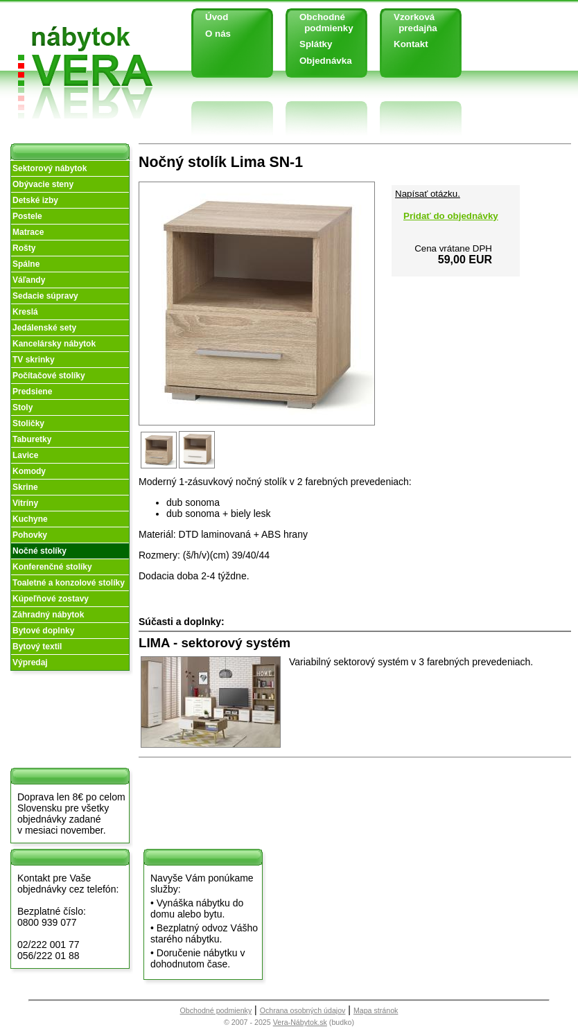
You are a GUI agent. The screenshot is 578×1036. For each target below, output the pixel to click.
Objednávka (325, 60)
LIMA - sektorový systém (214, 642)
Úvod (216, 17)
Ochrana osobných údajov (303, 1010)
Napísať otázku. (427, 193)
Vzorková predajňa (410, 22)
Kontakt (411, 44)
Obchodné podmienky (321, 22)
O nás (218, 33)
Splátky (315, 44)
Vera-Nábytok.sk (300, 1022)
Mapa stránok (376, 1010)
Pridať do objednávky (450, 216)
